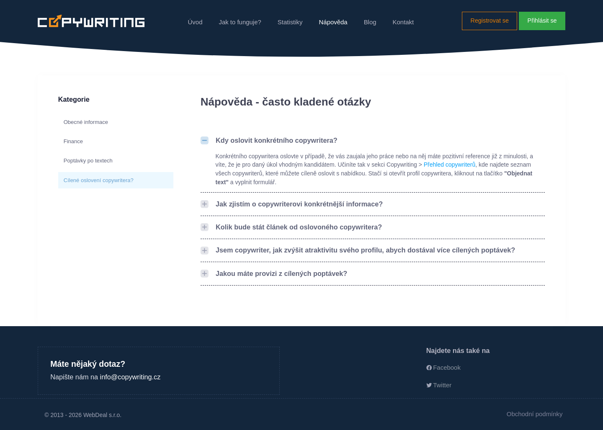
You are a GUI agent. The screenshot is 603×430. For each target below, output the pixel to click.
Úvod (195, 22)
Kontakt (403, 22)
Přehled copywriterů (449, 164)
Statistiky (290, 22)
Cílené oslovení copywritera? (99, 180)
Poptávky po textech (88, 160)
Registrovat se (490, 20)
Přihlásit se (542, 20)
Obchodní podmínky (535, 413)
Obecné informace (86, 122)
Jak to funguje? (240, 22)
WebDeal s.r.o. (102, 415)
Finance (73, 141)
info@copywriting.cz (130, 377)
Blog (370, 22)
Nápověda (333, 22)
